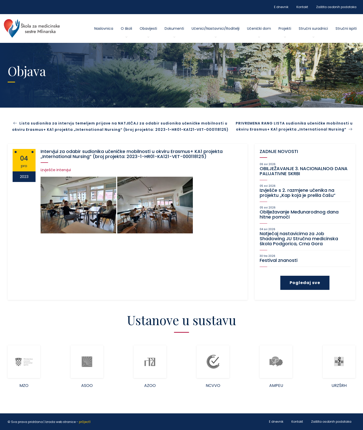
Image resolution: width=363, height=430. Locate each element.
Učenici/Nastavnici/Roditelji (215, 28)
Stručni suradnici (313, 28)
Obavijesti (148, 28)
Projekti (285, 28)
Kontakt (302, 7)
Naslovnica (103, 28)
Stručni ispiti (346, 28)
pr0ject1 (84, 422)
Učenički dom (259, 28)
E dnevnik (281, 7)
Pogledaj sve (305, 283)
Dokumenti (174, 28)
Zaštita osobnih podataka (336, 7)
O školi (126, 28)
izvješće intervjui (56, 169)
